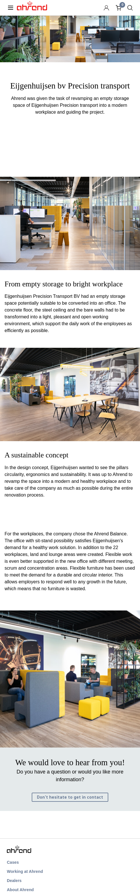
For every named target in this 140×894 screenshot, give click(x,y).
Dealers (14, 880)
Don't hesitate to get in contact (70, 797)
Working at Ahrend (25, 871)
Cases (13, 862)
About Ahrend (20, 889)
